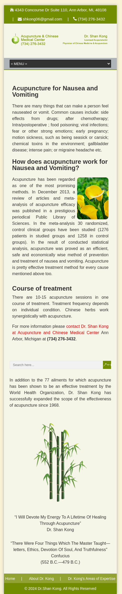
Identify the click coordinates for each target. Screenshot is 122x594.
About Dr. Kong (41, 578)
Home (10, 578)
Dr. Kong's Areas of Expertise (91, 578)
